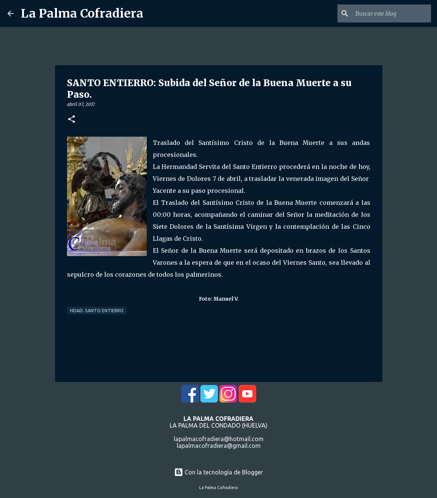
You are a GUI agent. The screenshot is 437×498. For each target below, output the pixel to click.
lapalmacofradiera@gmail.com (219, 445)
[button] (71, 120)
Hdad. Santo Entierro (97, 310)
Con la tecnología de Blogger (218, 472)
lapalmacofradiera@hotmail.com (219, 438)
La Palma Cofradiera (82, 13)
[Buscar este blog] (391, 13)
